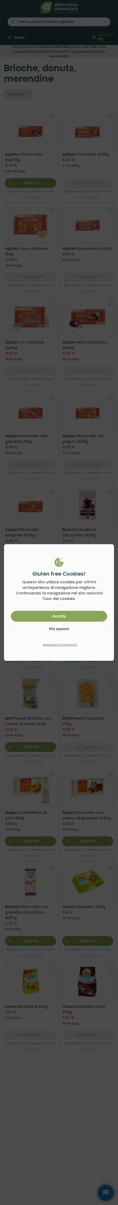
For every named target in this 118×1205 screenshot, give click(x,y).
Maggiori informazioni (60, 645)
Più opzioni (59, 629)
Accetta (59, 616)
